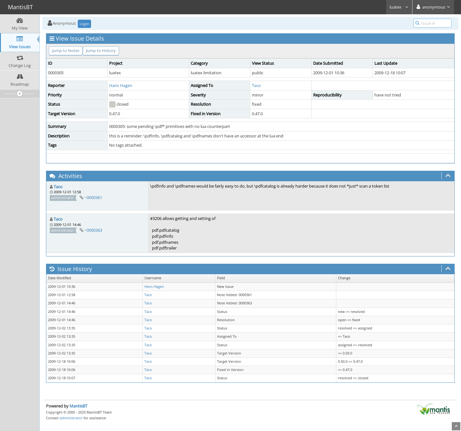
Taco (256, 85)
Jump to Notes (65, 50)
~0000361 (93, 197)
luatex (399, 7)
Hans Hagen (120, 85)
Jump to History (101, 50)
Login (84, 23)
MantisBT (78, 406)
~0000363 (93, 230)
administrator (71, 417)
